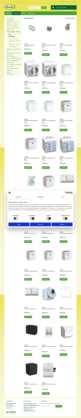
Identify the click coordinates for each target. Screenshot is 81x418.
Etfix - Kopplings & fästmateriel (14, 64)
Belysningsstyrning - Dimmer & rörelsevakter (14, 54)
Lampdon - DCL (10, 29)
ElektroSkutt (9, 70)
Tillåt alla (62, 224)
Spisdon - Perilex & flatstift (13, 27)
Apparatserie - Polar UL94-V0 (15, 41)
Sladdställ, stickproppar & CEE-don (14, 50)
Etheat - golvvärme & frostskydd (14, 58)
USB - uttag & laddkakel (12, 25)
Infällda (9, 34)
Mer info (28, 53)
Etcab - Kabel (10, 66)
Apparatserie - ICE (13, 38)
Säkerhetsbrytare (13, 46)
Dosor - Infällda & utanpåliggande (11, 19)
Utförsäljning (10, 74)
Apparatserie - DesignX (12, 24)
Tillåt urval (40, 224)
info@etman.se (9, 408)
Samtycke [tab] (18, 197)
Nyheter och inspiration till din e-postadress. (50, 403)
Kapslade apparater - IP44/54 (13, 31)
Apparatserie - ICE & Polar (13, 22)
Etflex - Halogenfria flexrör (13, 68)
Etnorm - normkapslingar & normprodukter (13, 61)
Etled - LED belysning (12, 56)
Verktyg (8, 72)
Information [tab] (40, 197)
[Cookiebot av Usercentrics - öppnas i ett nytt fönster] (66, 193)
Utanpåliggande (11, 36)
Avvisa (19, 224)
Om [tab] (62, 197)
